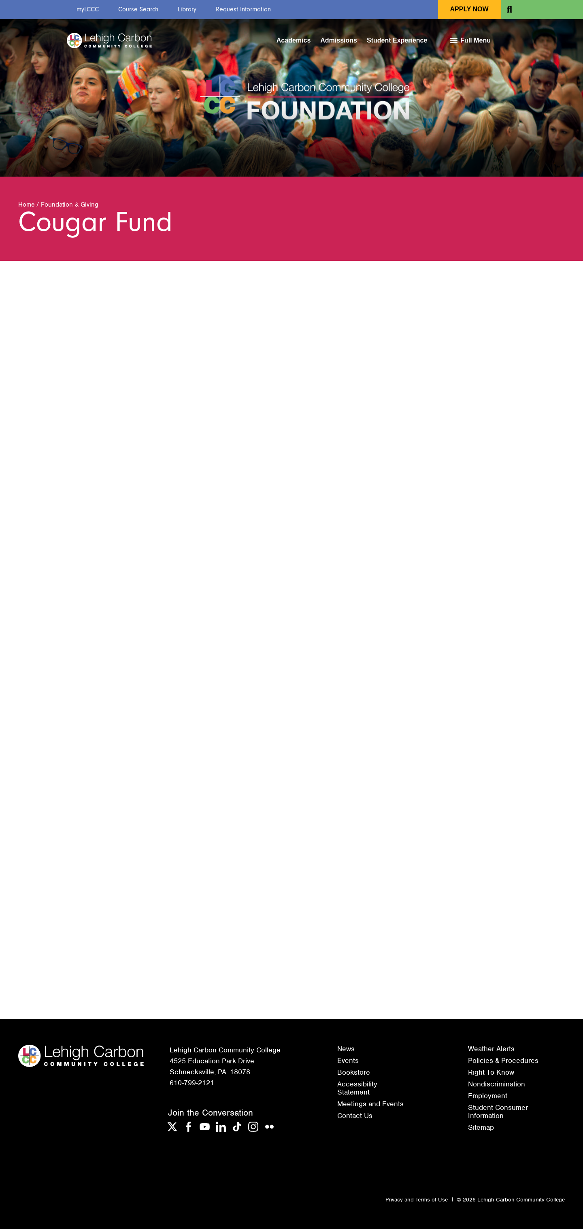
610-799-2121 (192, 1082)
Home (26, 205)
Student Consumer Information (498, 1111)
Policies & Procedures (503, 1060)
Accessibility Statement (357, 1088)
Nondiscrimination (496, 1084)
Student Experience (397, 40)
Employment (487, 1095)
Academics (294, 40)
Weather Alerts (491, 1048)
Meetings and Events (370, 1103)
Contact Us (354, 1115)
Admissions (338, 40)
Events (348, 1060)
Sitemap (481, 1127)
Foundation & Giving (69, 205)
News (346, 1048)
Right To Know (491, 1072)
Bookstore (353, 1072)
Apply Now (469, 9)
